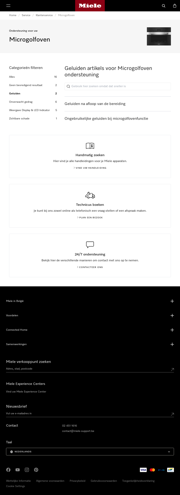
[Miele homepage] (90, 5)
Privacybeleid (77, 481)
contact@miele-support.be (78, 431)
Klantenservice (44, 15)
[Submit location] (172, 369)
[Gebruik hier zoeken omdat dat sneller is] (118, 86)
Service (26, 15)
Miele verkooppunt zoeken (28, 362)
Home (12, 15)
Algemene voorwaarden (50, 481)
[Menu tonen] (8, 5)
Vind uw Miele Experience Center (26, 391)
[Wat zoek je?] (163, 5)
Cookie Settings (15, 486)
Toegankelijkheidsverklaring (138, 481)
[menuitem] (90, 451)
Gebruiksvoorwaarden (104, 481)
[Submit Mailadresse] (172, 414)
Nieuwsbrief (16, 406)
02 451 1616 (69, 426)
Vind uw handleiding (90, 168)
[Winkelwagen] (174, 5)
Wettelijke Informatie (18, 481)
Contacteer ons (90, 267)
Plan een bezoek (90, 218)
